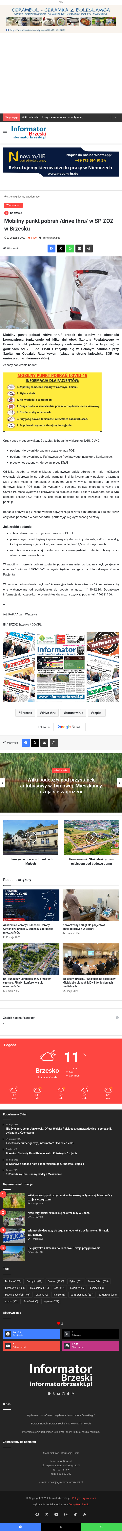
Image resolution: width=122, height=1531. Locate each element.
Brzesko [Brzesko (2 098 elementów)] (56, 1281)
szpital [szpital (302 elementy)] (11, 1301)
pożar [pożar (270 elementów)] (42, 1294)
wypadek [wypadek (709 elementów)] (51, 1301)
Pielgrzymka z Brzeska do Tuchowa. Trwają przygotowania (64, 1248)
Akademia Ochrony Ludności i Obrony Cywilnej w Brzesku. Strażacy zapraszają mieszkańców (28, 928)
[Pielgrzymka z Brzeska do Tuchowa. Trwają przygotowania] (14, 1253)
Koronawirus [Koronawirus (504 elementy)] (15, 1288)
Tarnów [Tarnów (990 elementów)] (31, 1301)
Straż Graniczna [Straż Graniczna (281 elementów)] (82, 1294)
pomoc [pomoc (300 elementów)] (97, 1288)
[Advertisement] (61, 84)
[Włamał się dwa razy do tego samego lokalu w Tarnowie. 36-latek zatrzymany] (14, 1236)
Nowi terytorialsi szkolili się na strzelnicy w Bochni (59, 1212)
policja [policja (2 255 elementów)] (77, 1288)
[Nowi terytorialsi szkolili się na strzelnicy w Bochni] (14, 1218)
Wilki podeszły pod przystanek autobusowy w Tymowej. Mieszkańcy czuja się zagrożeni (61, 786)
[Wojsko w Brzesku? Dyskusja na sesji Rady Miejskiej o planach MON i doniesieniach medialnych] (91, 959)
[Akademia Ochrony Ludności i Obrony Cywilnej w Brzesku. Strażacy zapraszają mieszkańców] (31, 905)
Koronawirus (74, 713)
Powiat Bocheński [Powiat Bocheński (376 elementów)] (17, 1294)
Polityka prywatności (84, 1498)
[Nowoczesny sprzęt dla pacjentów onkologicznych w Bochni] (91, 905)
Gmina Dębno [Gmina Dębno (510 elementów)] (98, 1281)
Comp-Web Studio (79, 1504)
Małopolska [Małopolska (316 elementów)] (39, 1288)
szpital (97, 713)
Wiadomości (33, 196)
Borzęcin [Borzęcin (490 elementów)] (34, 1281)
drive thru (48, 713)
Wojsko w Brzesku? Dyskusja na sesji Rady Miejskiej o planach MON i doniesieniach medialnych (89, 982)
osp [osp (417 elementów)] (59, 1288)
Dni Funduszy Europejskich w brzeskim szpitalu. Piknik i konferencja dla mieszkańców (27, 982)
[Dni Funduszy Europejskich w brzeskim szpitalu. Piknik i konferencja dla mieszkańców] (31, 959)
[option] (61, 783)
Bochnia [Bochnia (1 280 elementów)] (13, 1281)
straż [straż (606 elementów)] (59, 1294)
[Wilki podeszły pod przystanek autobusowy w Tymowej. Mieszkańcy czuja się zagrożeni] (14, 1200)
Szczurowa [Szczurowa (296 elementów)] (108, 1294)
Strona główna (14, 196)
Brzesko (26, 713)
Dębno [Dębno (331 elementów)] (76, 1281)
